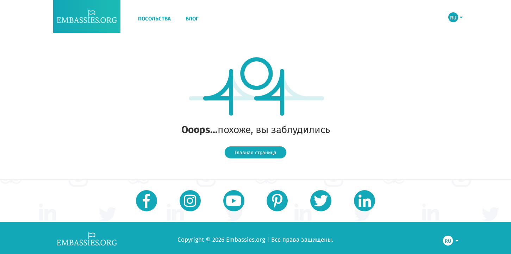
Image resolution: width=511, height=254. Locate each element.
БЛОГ (192, 19)
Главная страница (255, 152)
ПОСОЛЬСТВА (154, 19)
